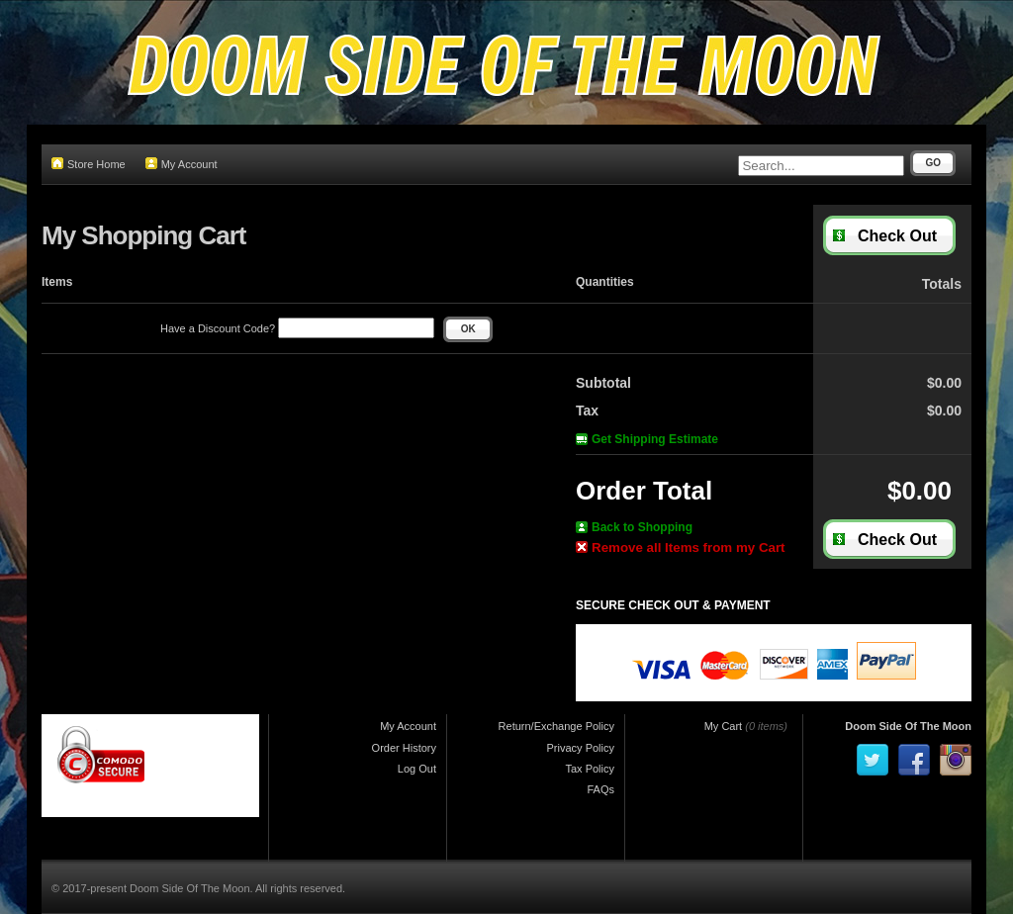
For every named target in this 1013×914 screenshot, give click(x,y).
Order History (404, 748)
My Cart (723, 726)
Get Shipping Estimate (647, 439)
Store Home (88, 163)
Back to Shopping (634, 527)
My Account (181, 163)
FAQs (600, 789)
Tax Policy (589, 769)
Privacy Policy (580, 748)
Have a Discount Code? (297, 328)
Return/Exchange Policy (556, 726)
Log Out (417, 769)
